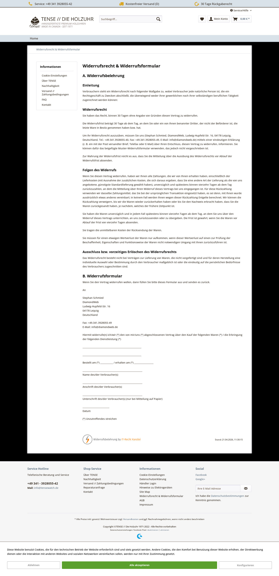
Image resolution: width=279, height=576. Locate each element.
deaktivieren (152, 530)
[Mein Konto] (218, 19)
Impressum (146, 504)
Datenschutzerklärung (153, 479)
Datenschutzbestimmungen (227, 496)
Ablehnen (34, 565)
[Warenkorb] (241, 19)
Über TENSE (49, 80)
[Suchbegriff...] (130, 19)
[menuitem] (130, 19)
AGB (142, 500)
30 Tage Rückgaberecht (212, 3)
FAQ (44, 99)
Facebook (201, 475)
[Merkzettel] (202, 19)
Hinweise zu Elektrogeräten (156, 487)
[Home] (34, 38)
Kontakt (46, 104)
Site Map (145, 491)
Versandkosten (131, 519)
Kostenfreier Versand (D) (138, 4)
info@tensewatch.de (46, 488)
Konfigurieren (245, 565)
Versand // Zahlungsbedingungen (55, 92)
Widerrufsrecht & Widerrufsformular (161, 496)
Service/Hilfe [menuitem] (239, 10)
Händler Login (148, 483)
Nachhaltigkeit (50, 86)
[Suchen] (158, 19)
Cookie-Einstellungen (54, 75)
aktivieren (164, 530)
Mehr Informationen (188, 554)
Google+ (200, 479)
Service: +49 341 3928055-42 (49, 4)
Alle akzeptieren (139, 565)
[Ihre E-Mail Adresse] (218, 488)
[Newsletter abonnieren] (245, 488)
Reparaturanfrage (94, 487)
